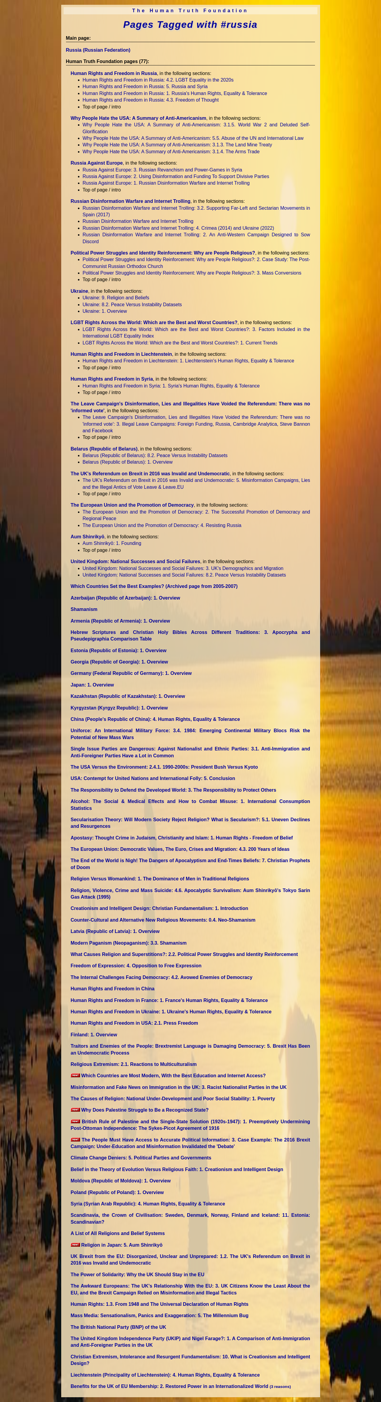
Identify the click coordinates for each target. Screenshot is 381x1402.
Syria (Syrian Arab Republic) (148, 1203)
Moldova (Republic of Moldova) (121, 1180)
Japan (92, 684)
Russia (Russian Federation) (98, 50)
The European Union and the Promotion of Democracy (132, 505)
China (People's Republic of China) (155, 719)
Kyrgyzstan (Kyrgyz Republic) (119, 707)
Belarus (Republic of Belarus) (104, 448)
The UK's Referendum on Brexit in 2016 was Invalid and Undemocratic (150, 473)
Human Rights (160, 1304)
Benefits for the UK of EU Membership (181, 1386)
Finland (94, 1034)
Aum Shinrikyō (88, 536)
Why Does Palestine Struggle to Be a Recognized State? (140, 1110)
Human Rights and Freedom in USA (134, 1023)
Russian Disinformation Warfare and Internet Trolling (130, 201)
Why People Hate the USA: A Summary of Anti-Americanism (138, 118)
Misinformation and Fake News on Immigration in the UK (179, 1087)
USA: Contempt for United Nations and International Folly (153, 778)
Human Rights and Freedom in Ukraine (171, 1011)
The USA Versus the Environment (164, 767)
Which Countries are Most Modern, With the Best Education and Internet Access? (168, 1075)
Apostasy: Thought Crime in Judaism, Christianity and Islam (182, 837)
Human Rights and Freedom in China (113, 988)
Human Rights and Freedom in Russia (114, 73)
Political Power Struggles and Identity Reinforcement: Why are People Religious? (163, 252)
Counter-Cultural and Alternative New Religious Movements (163, 920)
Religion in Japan (117, 1245)
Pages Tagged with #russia (190, 24)
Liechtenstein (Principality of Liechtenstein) (165, 1375)
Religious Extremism (134, 1064)
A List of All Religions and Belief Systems (118, 1233)
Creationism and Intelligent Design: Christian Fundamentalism (159, 908)
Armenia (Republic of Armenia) (120, 620)
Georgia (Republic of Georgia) (119, 661)
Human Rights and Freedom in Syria (112, 378)
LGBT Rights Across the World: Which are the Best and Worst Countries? (154, 322)
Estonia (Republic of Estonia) (119, 650)
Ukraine (79, 291)
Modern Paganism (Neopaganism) (129, 943)
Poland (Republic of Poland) (117, 1192)
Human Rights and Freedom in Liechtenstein (121, 354)
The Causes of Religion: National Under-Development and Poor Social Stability (173, 1098)
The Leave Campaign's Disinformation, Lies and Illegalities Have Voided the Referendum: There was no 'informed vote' (196, 424)
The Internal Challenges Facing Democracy (162, 977)
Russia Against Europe (97, 163)
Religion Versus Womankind (160, 878)
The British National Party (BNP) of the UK (118, 1327)
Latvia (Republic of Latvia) (115, 931)
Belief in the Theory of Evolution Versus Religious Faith (177, 1169)
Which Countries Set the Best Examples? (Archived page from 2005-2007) (154, 586)
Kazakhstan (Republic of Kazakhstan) (128, 696)
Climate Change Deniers (141, 1157)
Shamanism (84, 609)
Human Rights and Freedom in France (169, 1000)
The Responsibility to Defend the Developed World (173, 790)
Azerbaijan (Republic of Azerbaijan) (125, 597)
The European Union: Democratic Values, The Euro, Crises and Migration (180, 849)
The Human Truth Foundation (190, 10)
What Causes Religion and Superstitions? (184, 954)
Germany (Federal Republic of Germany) (131, 673)
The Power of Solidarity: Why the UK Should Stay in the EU (138, 1274)
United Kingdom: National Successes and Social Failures (135, 561)
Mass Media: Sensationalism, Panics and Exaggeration (160, 1315)
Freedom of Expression (136, 965)
